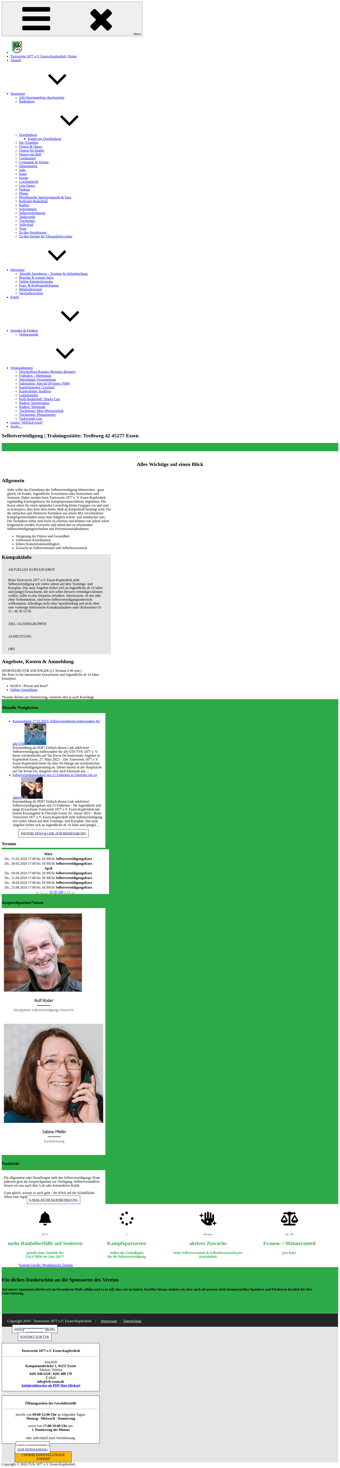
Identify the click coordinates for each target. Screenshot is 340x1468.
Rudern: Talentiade (32, 407)
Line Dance (27, 185)
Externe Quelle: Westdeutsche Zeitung (46, 1265)
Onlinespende (28, 334)
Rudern (24, 205)
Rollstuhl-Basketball (33, 201)
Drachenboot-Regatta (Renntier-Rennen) (47, 372)
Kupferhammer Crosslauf (36, 387)
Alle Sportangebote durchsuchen (41, 97)
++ (69, 892)
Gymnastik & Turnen (34, 162)
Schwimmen (27, 209)
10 (51, 892)
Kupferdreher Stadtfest (35, 391)
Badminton (26, 101)
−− (42, 892)
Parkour (24, 189)
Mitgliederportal (30, 289)
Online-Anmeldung (23, 690)
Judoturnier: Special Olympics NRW (44, 383)
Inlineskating (28, 166)
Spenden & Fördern (56, 330)
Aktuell (15, 60)
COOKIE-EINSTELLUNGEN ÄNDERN (43, 1457)
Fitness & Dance (30, 146)
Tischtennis (27, 221)
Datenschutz (133, 1321)
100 (60, 892)
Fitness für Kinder (31, 150)
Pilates (23, 193)
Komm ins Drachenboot (44, 139)
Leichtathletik (28, 182)
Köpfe (14, 297)
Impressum (109, 1321)
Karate (23, 178)
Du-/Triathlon (28, 142)
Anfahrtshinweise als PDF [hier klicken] (50, 1385)
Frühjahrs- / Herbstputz (35, 375)
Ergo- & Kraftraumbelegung (39, 285)
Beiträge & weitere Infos (36, 277)
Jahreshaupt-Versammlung (37, 379)
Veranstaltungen (54, 368)
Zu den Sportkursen (32, 232)
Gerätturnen (27, 158)
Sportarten (50, 93)
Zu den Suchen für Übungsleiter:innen (45, 236)
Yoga (22, 228)
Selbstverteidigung (32, 213)
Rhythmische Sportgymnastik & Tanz (45, 197)
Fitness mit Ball (30, 154)
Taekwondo (27, 217)
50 (55, 892)
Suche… (16, 426)
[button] (56, 569)
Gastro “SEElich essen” (26, 422)
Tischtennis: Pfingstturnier (37, 415)
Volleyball (26, 224)
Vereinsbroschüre (31, 293)
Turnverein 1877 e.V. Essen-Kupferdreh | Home (43, 56)
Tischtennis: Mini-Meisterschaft (41, 411)
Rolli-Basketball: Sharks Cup (39, 399)
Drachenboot (60, 135)
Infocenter (50, 270)
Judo (22, 170)
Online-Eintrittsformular (36, 281)
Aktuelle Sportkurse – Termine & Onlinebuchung (53, 274)
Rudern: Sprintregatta (34, 403)
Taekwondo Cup (30, 418)
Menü (72, 19)
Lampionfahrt (28, 395)
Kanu (23, 174)
